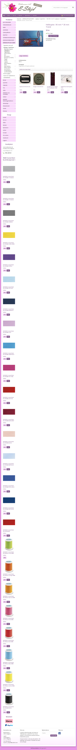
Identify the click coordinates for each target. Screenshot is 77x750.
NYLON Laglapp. (7, 73)
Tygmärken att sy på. (8, 45)
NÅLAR (9, 80)
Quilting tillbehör (6, 32)
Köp (8, 182)
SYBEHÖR (9, 85)
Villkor (8, 15)
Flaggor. (6, 59)
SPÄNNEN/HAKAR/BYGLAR (9, 37)
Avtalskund (5, 138)
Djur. (10, 55)
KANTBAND (9, 30)
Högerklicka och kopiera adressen (26, 66)
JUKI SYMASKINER (9, 22)
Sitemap (5, 111)
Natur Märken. (10, 66)
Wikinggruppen (42, 748)
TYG (9, 88)
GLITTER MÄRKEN (8, 72)
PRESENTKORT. (6, 106)
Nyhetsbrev (27, 15)
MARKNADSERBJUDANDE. (8, 40)
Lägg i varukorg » (53, 36)
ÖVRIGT (9, 97)
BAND (9, 27)
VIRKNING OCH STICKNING (9, 93)
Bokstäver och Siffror (10, 57)
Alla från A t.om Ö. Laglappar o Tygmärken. (8, 50)
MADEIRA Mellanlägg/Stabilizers (8, 100)
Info (5, 182)
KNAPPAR (9, 35)
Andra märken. (7, 53)
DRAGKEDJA (9, 103)
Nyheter (20, 15)
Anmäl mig (53, 735)
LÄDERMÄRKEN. (9, 77)
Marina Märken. (7, 63)
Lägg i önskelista (24, 55)
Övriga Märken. (7, 70)
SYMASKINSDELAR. (9, 25)
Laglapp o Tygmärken (9, 47)
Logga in (5, 140)
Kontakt (35, 15)
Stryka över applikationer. (9, 75)
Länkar (4, 130)
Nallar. (5, 64)
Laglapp (10, 62)
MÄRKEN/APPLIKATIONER (9, 42)
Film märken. (10, 56)
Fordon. (10, 60)
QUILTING (9, 82)
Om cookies (5, 135)
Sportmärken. (10, 69)
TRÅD (9, 90)
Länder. (4, 117)
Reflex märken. (7, 67)
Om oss (14, 15)
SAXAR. (9, 108)
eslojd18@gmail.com (7, 150)
